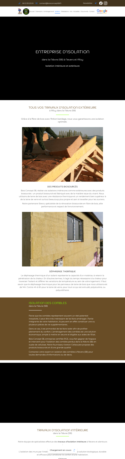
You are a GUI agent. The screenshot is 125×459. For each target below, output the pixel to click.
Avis (71, 11)
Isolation (57, 11)
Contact (91, 11)
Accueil (32, 11)
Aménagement (48, 11)
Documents (84, 11)
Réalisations (65, 11)
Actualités (76, 11)
